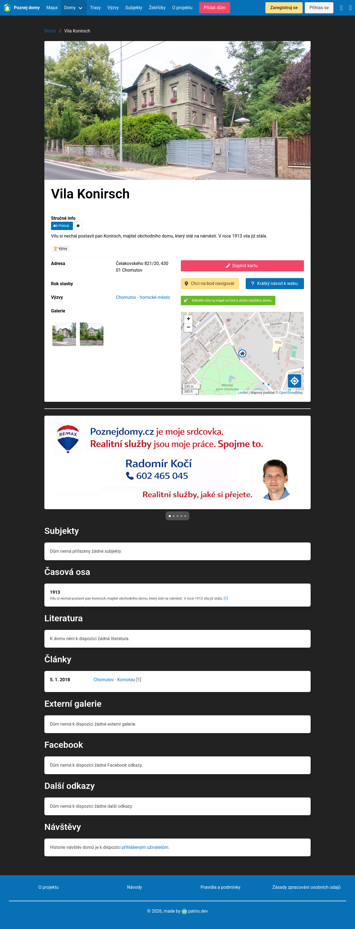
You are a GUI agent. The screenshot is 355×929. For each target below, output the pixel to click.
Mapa (51, 7)
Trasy (95, 7)
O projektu (182, 7)
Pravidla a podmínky (220, 887)
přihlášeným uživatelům (145, 847)
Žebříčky (157, 7)
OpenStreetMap (291, 393)
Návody (134, 887)
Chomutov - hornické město (143, 297)
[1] (226, 598)
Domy (69, 7)
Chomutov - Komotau (114, 679)
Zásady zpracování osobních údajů (306, 887)
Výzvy (113, 7)
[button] (242, 353)
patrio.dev (195, 911)
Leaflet (243, 393)
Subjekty (133, 7)
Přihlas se (319, 7)
